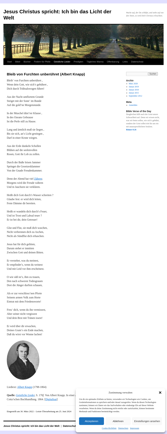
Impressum (134, 428)
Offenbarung (113, 61)
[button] (160, 392)
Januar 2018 (134, 90)
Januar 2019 (134, 86)
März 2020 (133, 83)
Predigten (78, 61)
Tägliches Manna (95, 61)
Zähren (38, 178)
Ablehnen (118, 421)
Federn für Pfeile (42, 61)
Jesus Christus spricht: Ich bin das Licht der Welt (31, 426)
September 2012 (135, 96)
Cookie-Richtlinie (109, 428)
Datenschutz (123, 428)
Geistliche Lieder (62, 61)
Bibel (17, 61)
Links (125, 61)
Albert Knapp (24, 387)
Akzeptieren (91, 421)
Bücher (27, 61)
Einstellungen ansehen (147, 421)
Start (9, 61)
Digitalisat (51, 399)
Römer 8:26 (131, 129)
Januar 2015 (134, 93)
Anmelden (133, 105)
